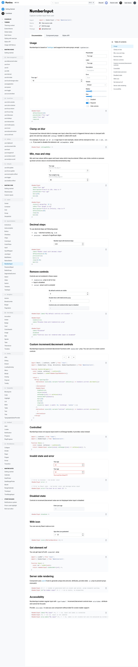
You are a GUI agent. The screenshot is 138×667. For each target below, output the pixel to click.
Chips (6, 238)
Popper (7, 457)
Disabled (93, 99)
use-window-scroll (10, 159)
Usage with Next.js (10, 45)
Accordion (8, 316)
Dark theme (8, 35)
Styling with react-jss (11, 38)
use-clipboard (9, 143)
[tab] (37, 35)
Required (93, 103)
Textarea (7, 286)
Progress (7, 436)
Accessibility (37, 596)
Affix (6, 357)
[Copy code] (106, 111)
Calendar (7, 475)
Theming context (10, 25)
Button (6, 231)
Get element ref (38, 547)
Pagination (8, 308)
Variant (88, 81)
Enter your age (58, 505)
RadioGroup (8, 270)
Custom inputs (9, 195)
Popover (7, 380)
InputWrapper (9, 251)
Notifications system (11, 502)
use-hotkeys (8, 118)
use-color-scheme (10, 105)
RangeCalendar (9, 488)
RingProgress (8, 439)
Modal (6, 373)
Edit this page (44, 26)
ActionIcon (8, 225)
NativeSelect (8, 260)
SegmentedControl (10, 273)
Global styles (8, 32)
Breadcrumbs (8, 301)
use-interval (8, 74)
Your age (34, 77)
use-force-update (10, 171)
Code (6, 395)
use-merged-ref (9, 153)
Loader (7, 429)
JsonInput (7, 254)
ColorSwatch (8, 329)
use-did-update (9, 167)
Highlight (7, 398)
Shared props (8, 192)
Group (6, 213)
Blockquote (8, 392)
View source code (45, 23)
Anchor (7, 298)
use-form (7, 64)
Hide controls (94, 106)
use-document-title (10, 146)
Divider (7, 451)
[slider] (91, 91)
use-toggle (8, 90)
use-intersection (9, 121)
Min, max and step (40, 153)
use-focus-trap (9, 112)
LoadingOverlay (9, 367)
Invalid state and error (42, 456)
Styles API (8, 41)
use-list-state (8, 77)
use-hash (7, 149)
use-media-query (9, 125)
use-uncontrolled (9, 93)
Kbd (6, 336)
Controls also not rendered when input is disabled (63, 305)
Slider (6, 280)
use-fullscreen (9, 115)
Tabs (6, 342)
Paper (6, 454)
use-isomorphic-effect (11, 174)
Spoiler (7, 339)
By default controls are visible (58, 290)
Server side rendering (42, 576)
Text (6, 411)
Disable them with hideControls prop (60, 298)
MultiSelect (8, 257)
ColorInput (8, 241)
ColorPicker (8, 244)
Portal (6, 460)
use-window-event (10, 156)
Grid (6, 210)
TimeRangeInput (9, 494)
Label (87, 60)
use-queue (8, 87)
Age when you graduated (61, 531)
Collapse (7, 447)
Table (6, 408)
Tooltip (7, 383)
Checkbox (7, 234)
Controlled (35, 427)
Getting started (9, 53)
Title (6, 414)
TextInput (7, 290)
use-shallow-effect (10, 180)
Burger (6, 305)
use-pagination (9, 84)
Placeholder (89, 53)
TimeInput (8, 491)
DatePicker (8, 478)
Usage (33, 43)
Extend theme (9, 28)
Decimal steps (38, 224)
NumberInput (8, 264)
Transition (7, 464)
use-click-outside (10, 102)
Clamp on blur (37, 128)
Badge (6, 323)
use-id (6, 67)
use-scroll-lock (9, 134)
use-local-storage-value (11, 80)
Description (89, 67)
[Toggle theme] (129, 3)
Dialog (6, 360)
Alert (6, 426)
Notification (8, 432)
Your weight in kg (54, 175)
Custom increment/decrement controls (51, 344)
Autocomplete (9, 228)
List (6, 401)
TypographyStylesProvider (12, 418)
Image (6, 332)
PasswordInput (9, 267)
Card (6, 326)
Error (87, 74)
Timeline (7, 349)
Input (6, 247)
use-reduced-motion (10, 131)
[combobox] (73, 3)
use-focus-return (9, 108)
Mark (6, 405)
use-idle (7, 71)
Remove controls (39, 271)
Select (6, 277)
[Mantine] (7, 2)
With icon (35, 521)
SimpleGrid (8, 216)
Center (6, 203)
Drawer (7, 364)
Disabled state (38, 496)
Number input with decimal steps (63, 241)
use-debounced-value (11, 61)
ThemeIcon (8, 345)
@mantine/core (45, 29)
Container (7, 206)
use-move (7, 128)
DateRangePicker (10, 481)
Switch (7, 283)
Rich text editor (9, 509)
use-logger (8, 177)
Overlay (7, 377)
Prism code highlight (11, 505)
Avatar (6, 319)
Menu (6, 370)
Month (6, 484)
